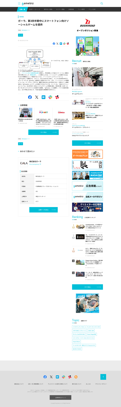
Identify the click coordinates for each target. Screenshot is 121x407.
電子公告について (76, 384)
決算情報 (71, 9)
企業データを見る (43, 210)
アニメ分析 (92, 9)
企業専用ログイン (60, 397)
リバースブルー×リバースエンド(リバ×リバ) (83, 338)
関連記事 (32, 75)
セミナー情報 (60, 9)
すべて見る (44, 132)
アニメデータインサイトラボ (93, 327)
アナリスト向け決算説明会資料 (30, 73)
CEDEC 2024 (91, 330)
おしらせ (88, 384)
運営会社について (19, 384)
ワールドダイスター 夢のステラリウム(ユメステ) (84, 345)
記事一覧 (22, 9)
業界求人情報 (48, 9)
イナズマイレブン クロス (78, 327)
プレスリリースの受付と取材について (57, 384)
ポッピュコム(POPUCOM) (79, 334)
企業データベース (34, 9)
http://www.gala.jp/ (35, 164)
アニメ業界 (81, 9)
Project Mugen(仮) (91, 334)
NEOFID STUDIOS (77, 349)
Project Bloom (76, 341)
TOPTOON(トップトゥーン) (79, 330)
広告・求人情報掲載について (35, 384)
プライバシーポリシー (101, 384)
